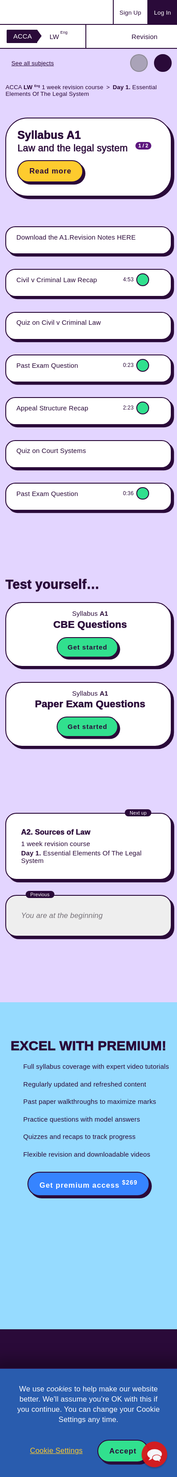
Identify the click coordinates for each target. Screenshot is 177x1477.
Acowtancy (41, 12)
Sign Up (130, 12)
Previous (139, 63)
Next (163, 63)
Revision (144, 36)
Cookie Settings (56, 1450)
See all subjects (33, 63)
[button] (154, 1454)
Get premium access (88, 1184)
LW (59, 36)
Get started (88, 647)
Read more (50, 171)
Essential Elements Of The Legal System (81, 90)
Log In (162, 12)
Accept (123, 1451)
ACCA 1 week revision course (54, 87)
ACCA (22, 36)
